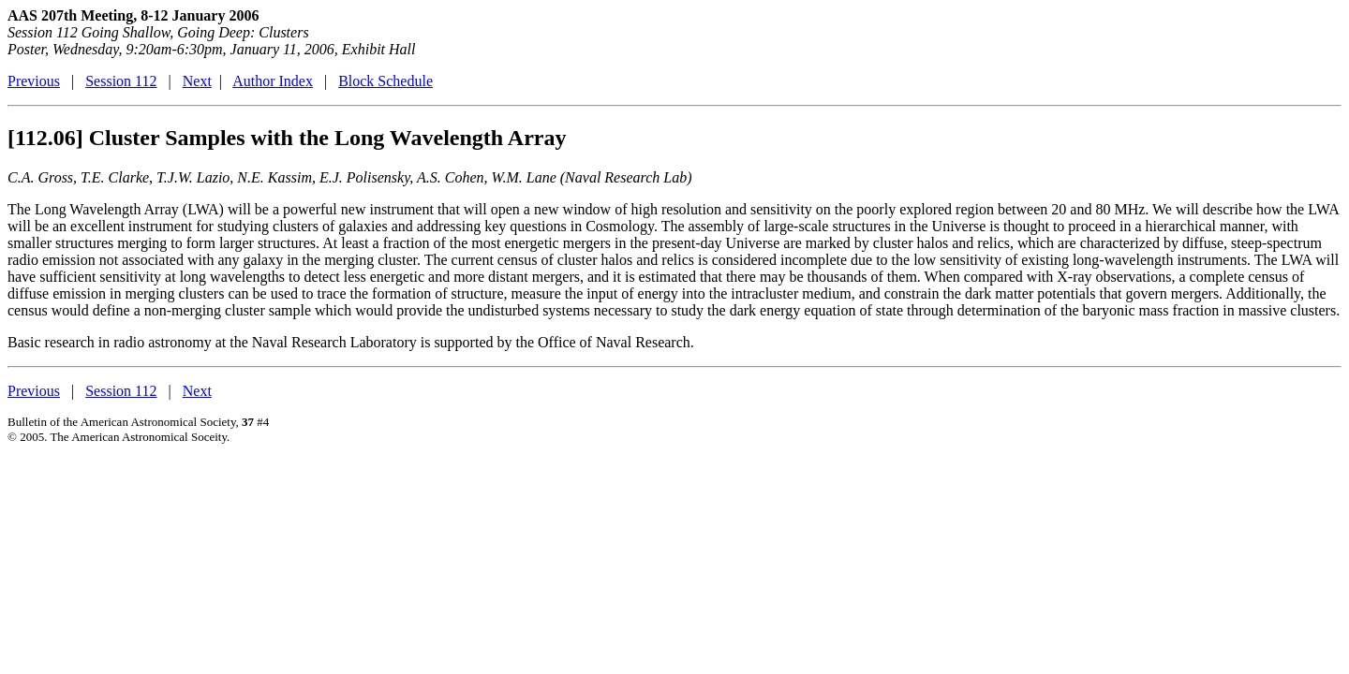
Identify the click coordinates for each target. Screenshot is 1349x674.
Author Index (272, 81)
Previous (33, 81)
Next (197, 81)
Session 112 (120, 81)
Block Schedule (385, 81)
